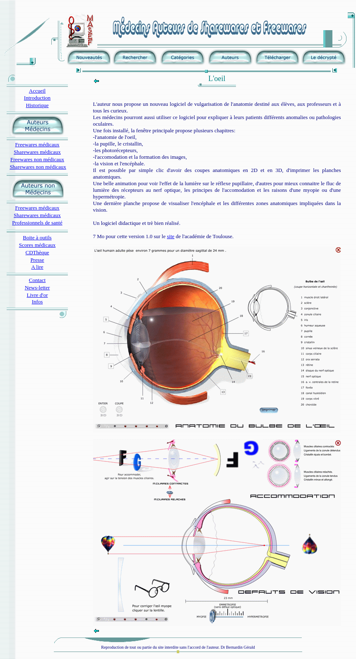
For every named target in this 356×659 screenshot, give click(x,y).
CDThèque (37, 252)
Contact (37, 280)
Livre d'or (37, 295)
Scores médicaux (37, 245)
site (170, 236)
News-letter (37, 287)
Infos (37, 301)
